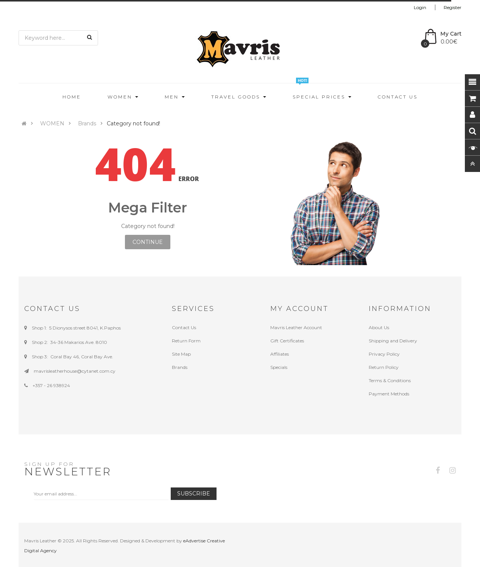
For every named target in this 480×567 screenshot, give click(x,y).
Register (452, 7)
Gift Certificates (287, 341)
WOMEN (52, 123)
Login (420, 7)
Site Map (181, 354)
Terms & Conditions (390, 380)
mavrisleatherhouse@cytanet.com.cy (74, 371)
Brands (87, 123)
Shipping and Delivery (393, 341)
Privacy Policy (384, 354)
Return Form (186, 341)
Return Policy (384, 367)
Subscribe (193, 493)
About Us (379, 327)
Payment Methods (389, 394)
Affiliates (279, 354)
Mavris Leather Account (296, 327)
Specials (278, 367)
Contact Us (184, 327)
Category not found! (133, 123)
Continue (147, 242)
